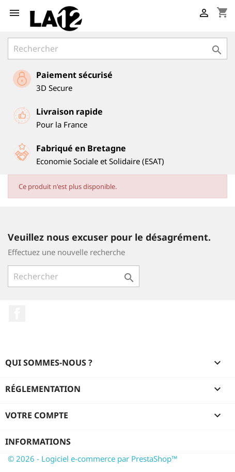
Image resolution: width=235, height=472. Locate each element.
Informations (38, 441)
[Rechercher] (117, 48)
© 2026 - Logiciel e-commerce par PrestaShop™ (93, 458)
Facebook (17, 313)
